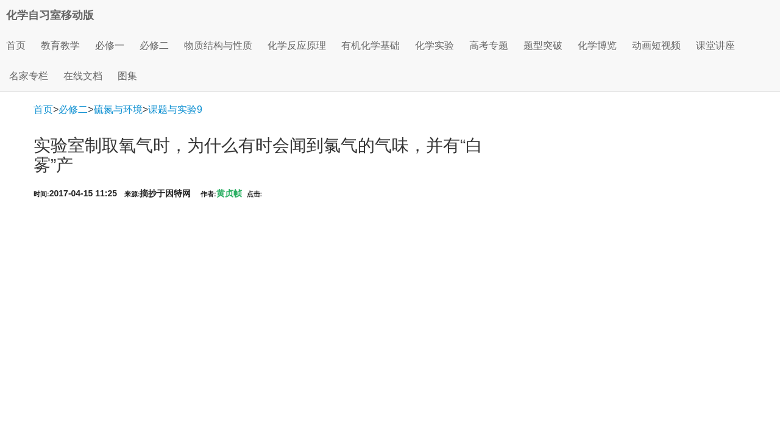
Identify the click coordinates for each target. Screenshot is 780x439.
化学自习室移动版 (50, 15)
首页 (16, 45)
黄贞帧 (229, 193)
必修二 (73, 109)
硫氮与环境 (118, 109)
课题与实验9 (175, 109)
